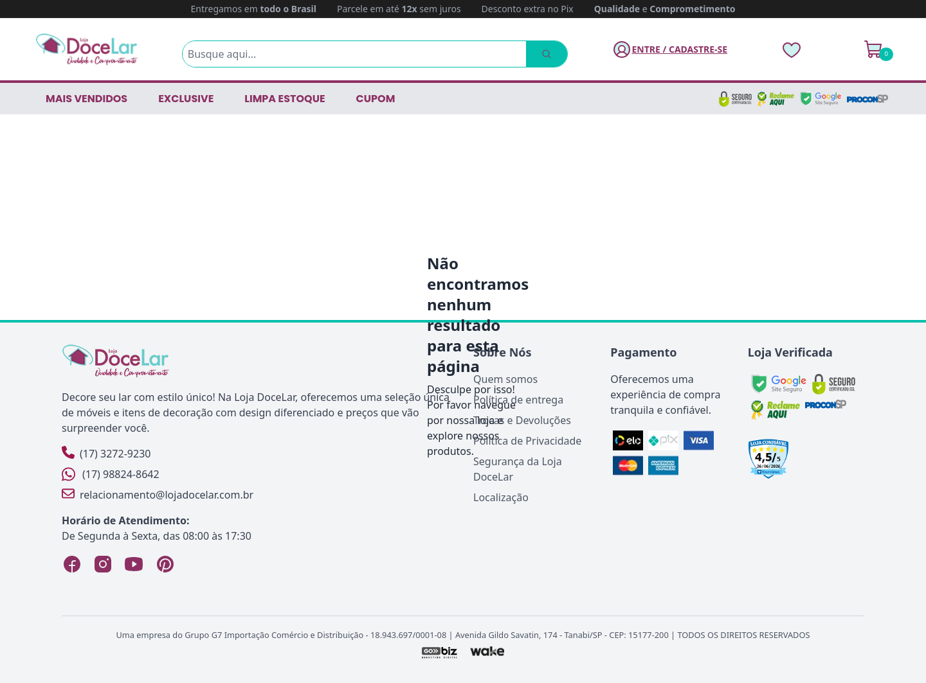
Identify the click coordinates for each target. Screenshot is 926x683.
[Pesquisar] (546, 54)
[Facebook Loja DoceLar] (72, 564)
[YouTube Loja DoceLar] (133, 564)
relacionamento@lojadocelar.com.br (157, 494)
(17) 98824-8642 (110, 474)
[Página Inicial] (86, 49)
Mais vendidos (86, 98)
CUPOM (375, 98)
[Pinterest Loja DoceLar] (164, 564)
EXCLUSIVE (185, 98)
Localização (501, 497)
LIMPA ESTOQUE (284, 98)
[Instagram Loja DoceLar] (103, 564)
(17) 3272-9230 (106, 453)
